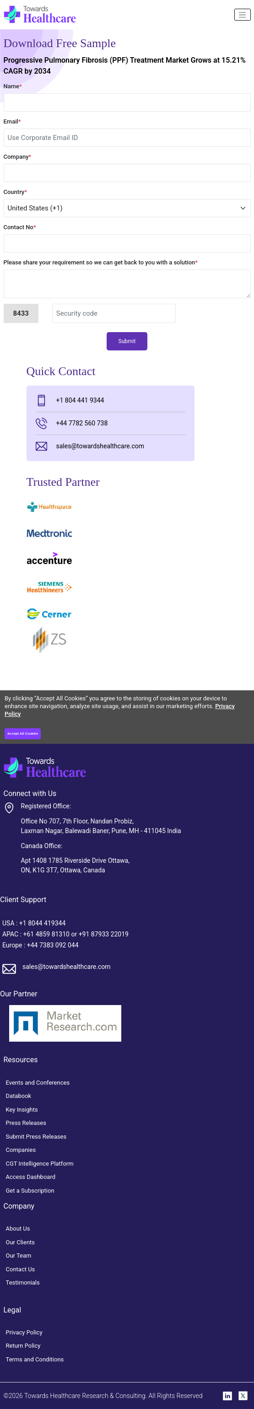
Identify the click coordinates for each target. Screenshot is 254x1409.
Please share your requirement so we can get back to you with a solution (101, 262)
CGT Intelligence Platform (40, 1163)
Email (12, 121)
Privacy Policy (24, 1332)
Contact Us (20, 1269)
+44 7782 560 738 (72, 423)
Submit (127, 341)
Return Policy (23, 1345)
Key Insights (22, 1109)
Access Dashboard (31, 1176)
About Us (18, 1228)
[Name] (242, 15)
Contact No (20, 227)
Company (18, 156)
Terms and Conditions (35, 1359)
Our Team (19, 1255)
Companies (21, 1149)
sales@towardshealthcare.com (90, 446)
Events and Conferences (38, 1082)
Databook (19, 1095)
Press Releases (26, 1122)
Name (13, 86)
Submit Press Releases (36, 1136)
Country (15, 191)
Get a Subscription (30, 1190)
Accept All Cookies (22, 733)
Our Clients (20, 1242)
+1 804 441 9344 (70, 400)
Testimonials (23, 1282)
